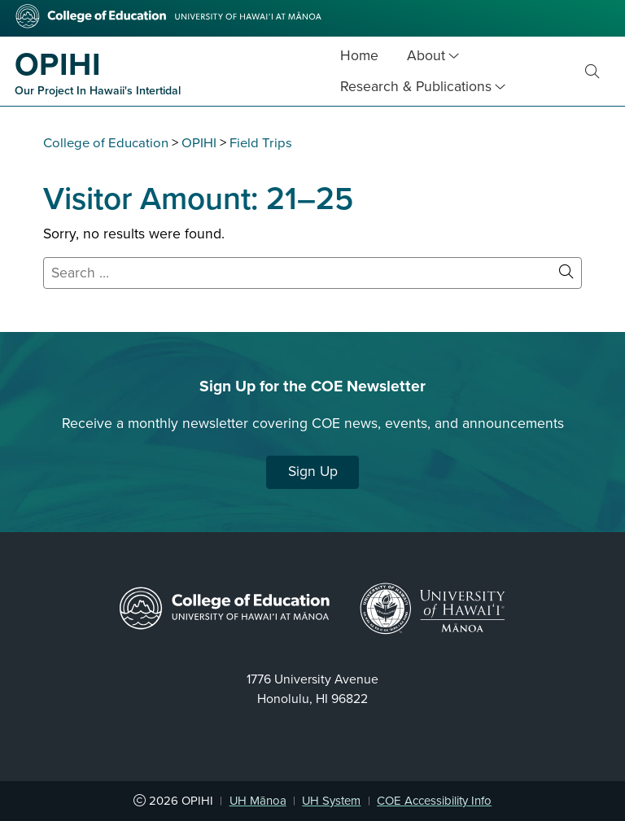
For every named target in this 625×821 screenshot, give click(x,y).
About (426, 55)
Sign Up (313, 471)
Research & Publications (416, 86)
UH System (331, 800)
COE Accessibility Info (434, 800)
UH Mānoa (257, 800)
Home (359, 55)
